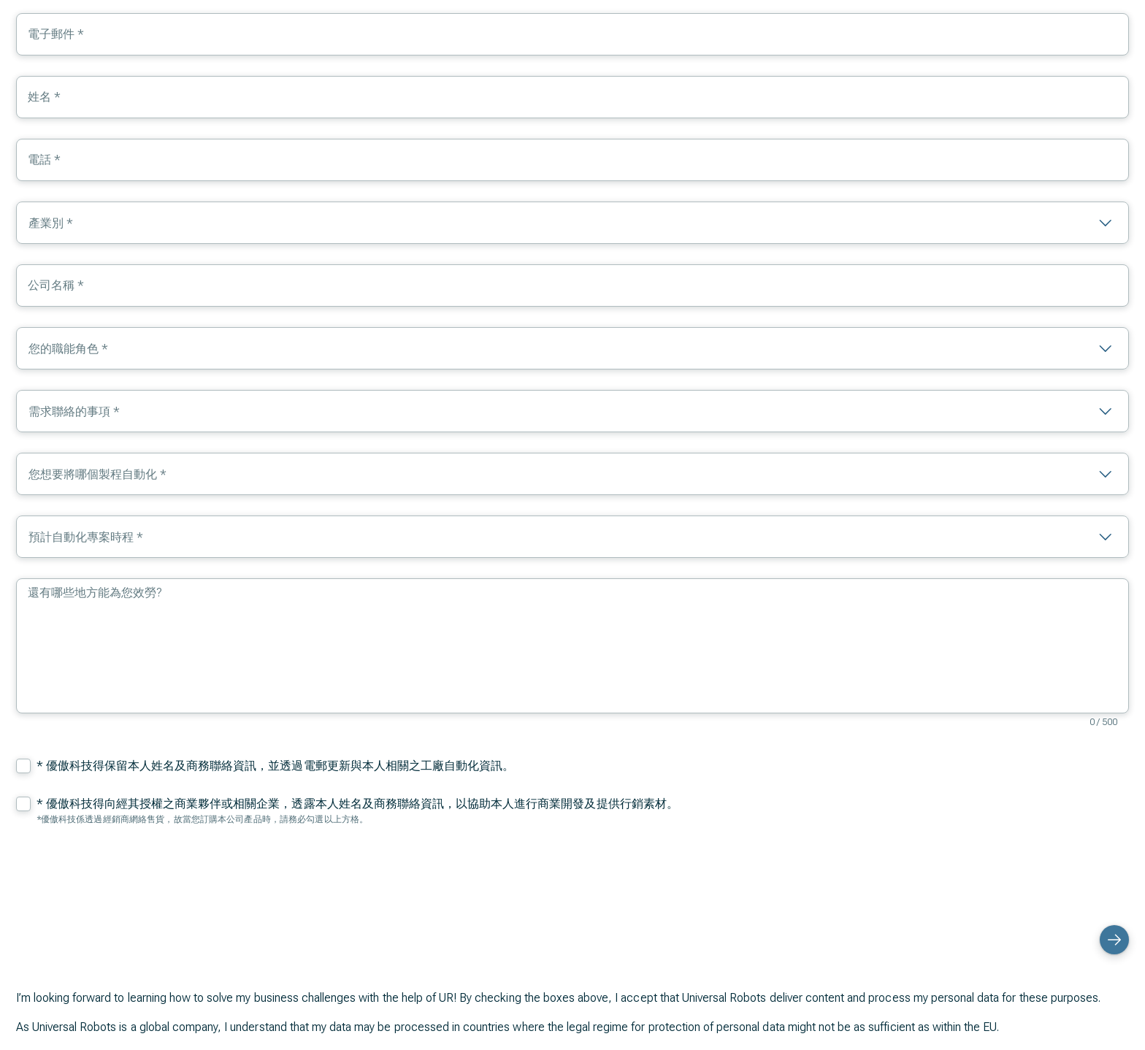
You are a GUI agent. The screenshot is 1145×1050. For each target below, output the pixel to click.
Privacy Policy (166, 1017)
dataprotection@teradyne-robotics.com (367, 999)
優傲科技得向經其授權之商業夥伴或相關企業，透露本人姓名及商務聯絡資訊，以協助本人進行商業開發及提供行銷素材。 (362, 804)
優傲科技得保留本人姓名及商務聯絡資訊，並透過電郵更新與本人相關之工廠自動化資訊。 (280, 766)
